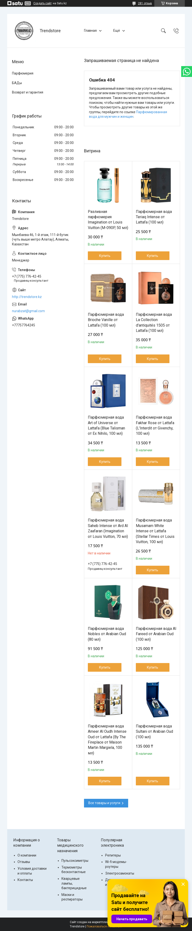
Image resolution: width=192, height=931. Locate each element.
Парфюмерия (22, 73)
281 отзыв (145, 3)
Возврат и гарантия (27, 92)
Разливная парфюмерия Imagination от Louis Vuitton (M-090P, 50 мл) (108, 219)
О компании (27, 855)
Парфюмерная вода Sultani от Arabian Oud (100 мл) (154, 731)
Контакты (25, 880)
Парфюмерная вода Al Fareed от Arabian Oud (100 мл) (156, 634)
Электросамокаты (119, 873)
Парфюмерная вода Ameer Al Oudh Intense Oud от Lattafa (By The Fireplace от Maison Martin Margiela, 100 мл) (107, 739)
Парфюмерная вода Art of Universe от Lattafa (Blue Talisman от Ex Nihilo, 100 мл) (106, 425)
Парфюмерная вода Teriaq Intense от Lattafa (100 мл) (154, 217)
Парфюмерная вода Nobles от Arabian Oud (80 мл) (107, 634)
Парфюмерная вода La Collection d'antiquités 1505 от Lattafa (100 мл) (154, 322)
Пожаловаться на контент (104, 926)
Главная (90, 30)
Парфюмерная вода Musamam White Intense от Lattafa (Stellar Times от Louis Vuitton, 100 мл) (155, 531)
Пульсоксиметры (74, 861)
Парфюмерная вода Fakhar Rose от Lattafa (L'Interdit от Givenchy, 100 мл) (155, 425)
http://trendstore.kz (27, 297)
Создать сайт (42, 3)
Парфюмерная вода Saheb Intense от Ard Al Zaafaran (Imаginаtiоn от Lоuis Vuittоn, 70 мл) (108, 528)
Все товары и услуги (104, 803)
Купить (104, 256)
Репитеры (113, 855)
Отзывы (24, 862)
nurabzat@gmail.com (28, 311)
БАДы (17, 83)
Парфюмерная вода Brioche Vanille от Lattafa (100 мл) (106, 320)
